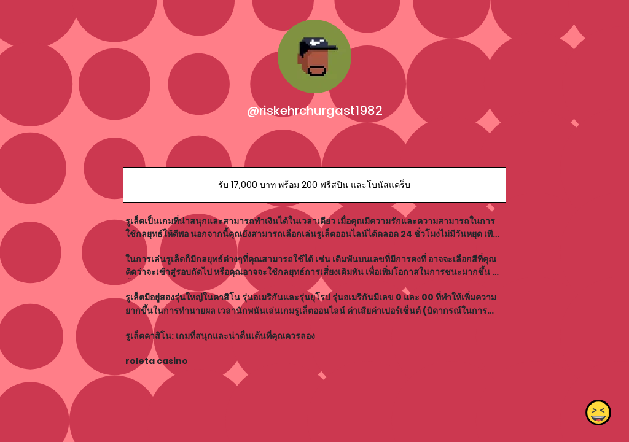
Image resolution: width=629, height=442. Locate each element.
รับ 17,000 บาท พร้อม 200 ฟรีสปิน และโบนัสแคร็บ (314, 185)
